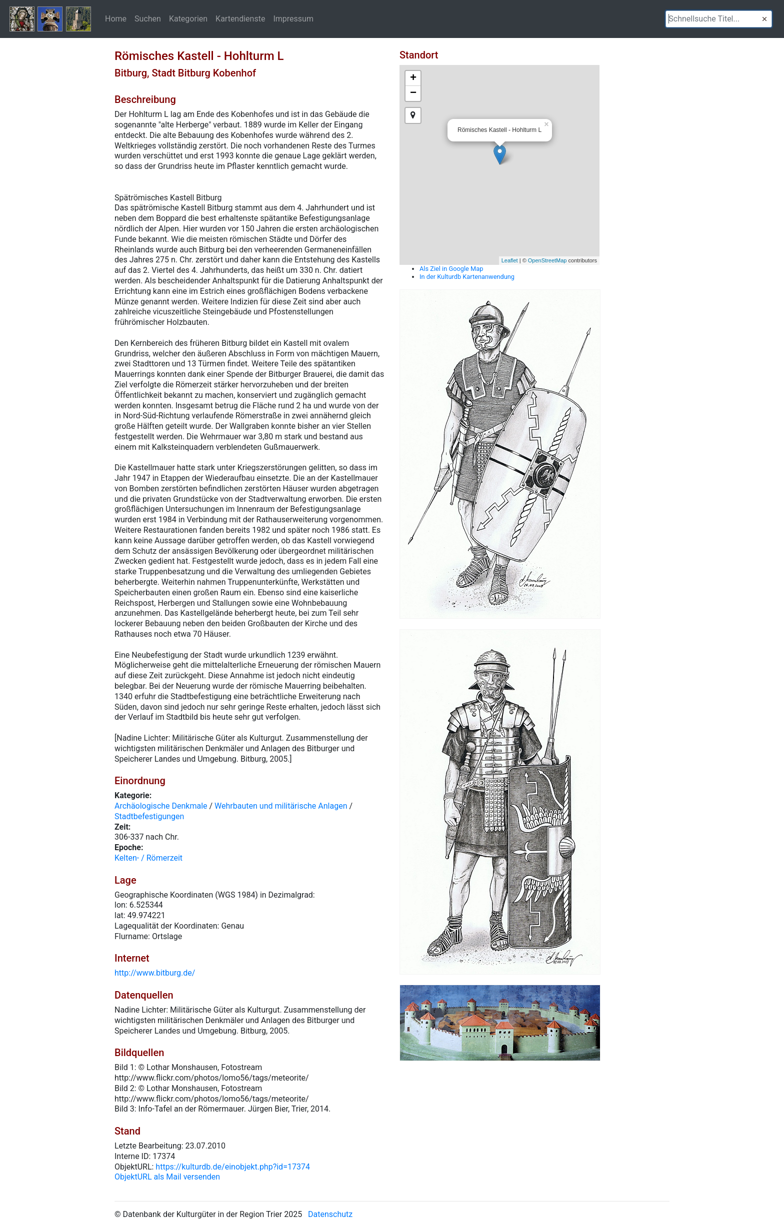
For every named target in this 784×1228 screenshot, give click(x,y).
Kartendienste (240, 18)
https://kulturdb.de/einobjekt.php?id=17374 (233, 1167)
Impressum (293, 18)
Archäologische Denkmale (161, 806)
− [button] (413, 93)
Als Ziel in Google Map (451, 268)
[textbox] (719, 19)
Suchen (147, 18)
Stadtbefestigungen (149, 816)
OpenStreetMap (547, 260)
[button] (764, 19)
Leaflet (510, 260)
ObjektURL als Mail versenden (167, 1177)
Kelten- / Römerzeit (148, 858)
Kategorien (188, 18)
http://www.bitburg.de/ (154, 973)
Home (115, 18)
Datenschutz (330, 1214)
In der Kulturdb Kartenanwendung (467, 276)
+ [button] (413, 78)
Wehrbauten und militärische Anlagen (280, 806)
